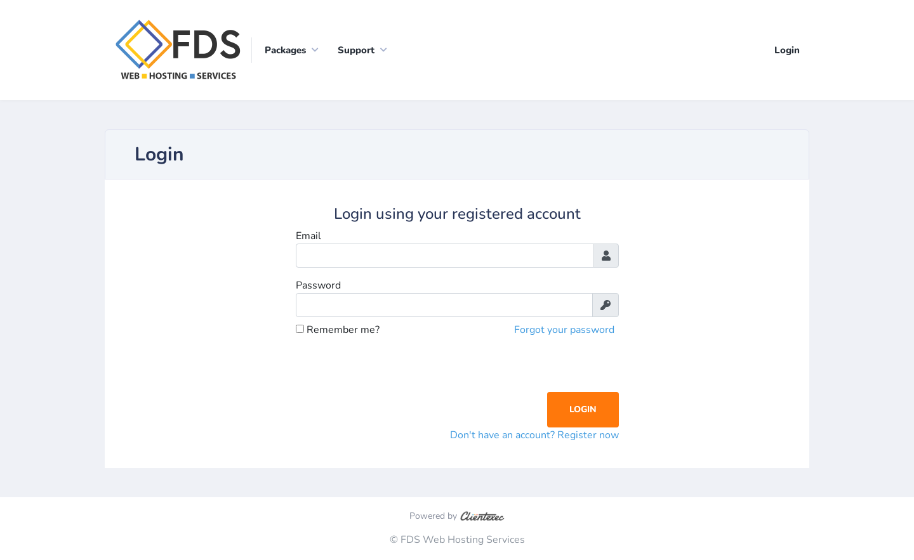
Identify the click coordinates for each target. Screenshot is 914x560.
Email (308, 236)
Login (787, 50)
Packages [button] (285, 50)
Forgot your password (564, 330)
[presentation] (392, 367)
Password (318, 285)
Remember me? (338, 330)
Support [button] (356, 50)
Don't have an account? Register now (534, 435)
